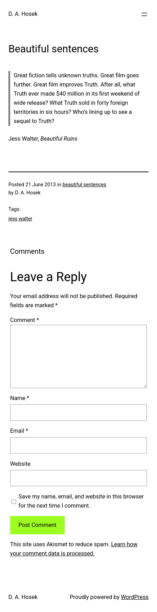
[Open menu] (144, 14)
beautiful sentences (85, 184)
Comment (24, 320)
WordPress (135, 597)
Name (19, 398)
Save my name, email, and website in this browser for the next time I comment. (81, 501)
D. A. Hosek (22, 14)
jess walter (20, 218)
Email (19, 430)
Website (20, 463)
